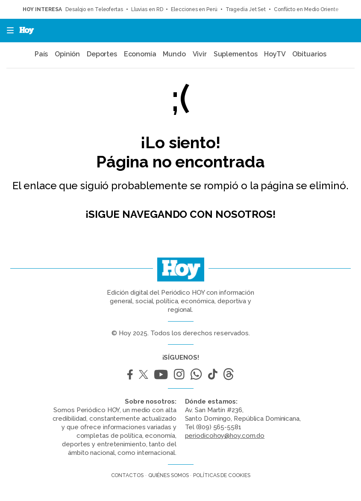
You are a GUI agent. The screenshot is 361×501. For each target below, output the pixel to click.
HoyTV (275, 54)
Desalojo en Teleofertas (94, 9)
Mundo (174, 54)
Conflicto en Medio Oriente (306, 9)
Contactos (127, 475)
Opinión (67, 54)
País (41, 54)
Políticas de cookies (221, 475)
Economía (140, 54)
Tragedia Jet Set (246, 9)
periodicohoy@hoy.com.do (225, 435)
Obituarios (309, 54)
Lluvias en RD (147, 9)
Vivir (200, 54)
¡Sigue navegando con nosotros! (180, 214)
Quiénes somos (168, 475)
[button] (7, 30)
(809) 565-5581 (218, 427)
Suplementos (236, 54)
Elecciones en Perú (194, 9)
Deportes (102, 54)
